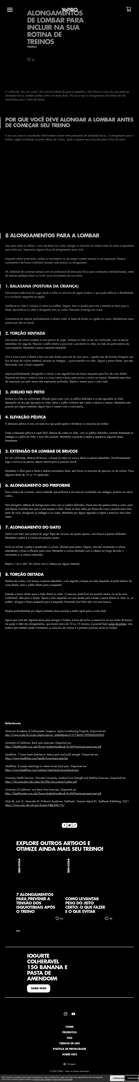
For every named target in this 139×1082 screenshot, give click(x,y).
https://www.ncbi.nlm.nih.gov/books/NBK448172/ (35, 805)
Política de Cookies (42, 1079)
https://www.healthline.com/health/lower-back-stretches (36, 758)
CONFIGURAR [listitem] (118, 1078)
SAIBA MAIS (38, 988)
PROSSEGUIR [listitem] (133, 1078)
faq (69, 1038)
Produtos (69, 1032)
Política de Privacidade (69, 1049)
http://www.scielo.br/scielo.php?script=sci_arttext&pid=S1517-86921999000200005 (54, 735)
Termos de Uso (69, 1043)
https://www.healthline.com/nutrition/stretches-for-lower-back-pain (42, 770)
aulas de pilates (117, 624)
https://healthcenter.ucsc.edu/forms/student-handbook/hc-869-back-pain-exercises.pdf (53, 747)
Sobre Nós (69, 1054)
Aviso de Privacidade (63, 1079)
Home (69, 1027)
